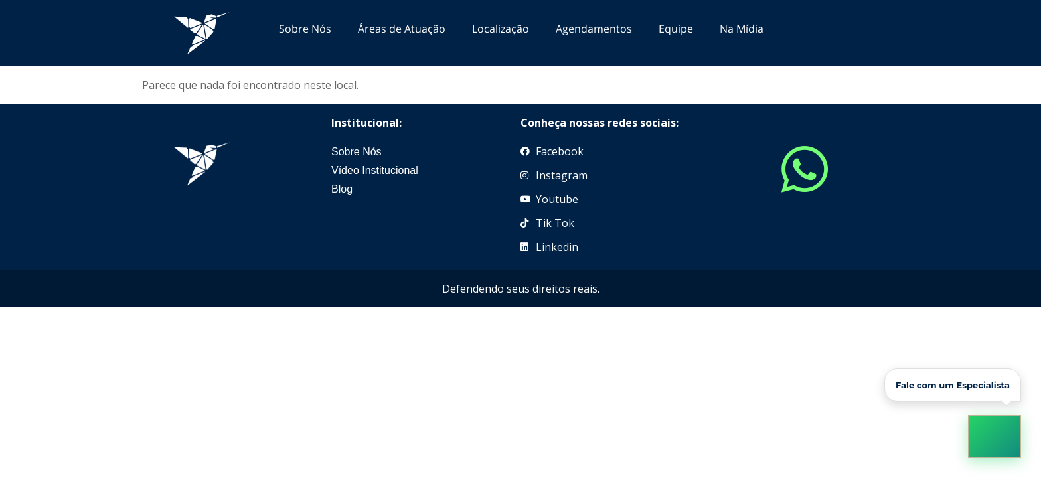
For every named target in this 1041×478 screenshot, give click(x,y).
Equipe (676, 28)
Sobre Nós (305, 28)
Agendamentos (594, 28)
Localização (500, 28)
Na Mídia (741, 28)
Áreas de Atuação (401, 28)
